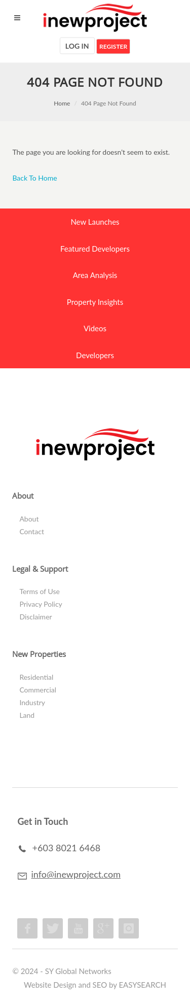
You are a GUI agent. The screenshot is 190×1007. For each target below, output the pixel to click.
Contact (31, 531)
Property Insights (95, 301)
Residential (36, 677)
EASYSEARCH (142, 984)
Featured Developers (95, 248)
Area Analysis (95, 275)
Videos (95, 328)
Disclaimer (35, 616)
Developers (95, 355)
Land (26, 715)
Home (62, 103)
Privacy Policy (40, 604)
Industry (32, 702)
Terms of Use (39, 591)
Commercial (37, 689)
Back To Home (34, 177)
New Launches (94, 221)
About (29, 518)
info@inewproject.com (76, 874)
